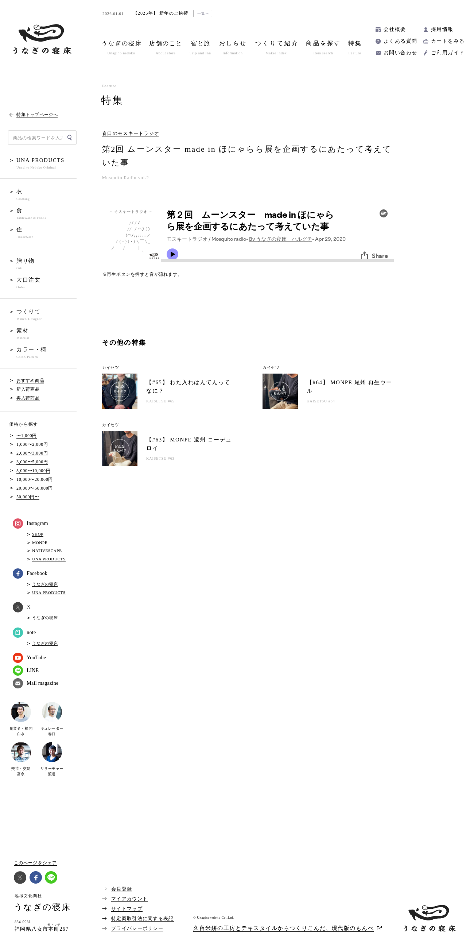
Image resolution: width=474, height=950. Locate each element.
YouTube (29, 658)
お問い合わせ (400, 52)
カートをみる (448, 41)
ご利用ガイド (448, 52)
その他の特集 (124, 342)
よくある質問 (400, 41)
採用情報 (442, 29)
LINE (26, 670)
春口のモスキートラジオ (130, 133)
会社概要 (395, 29)
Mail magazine (35, 683)
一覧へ (203, 13)
